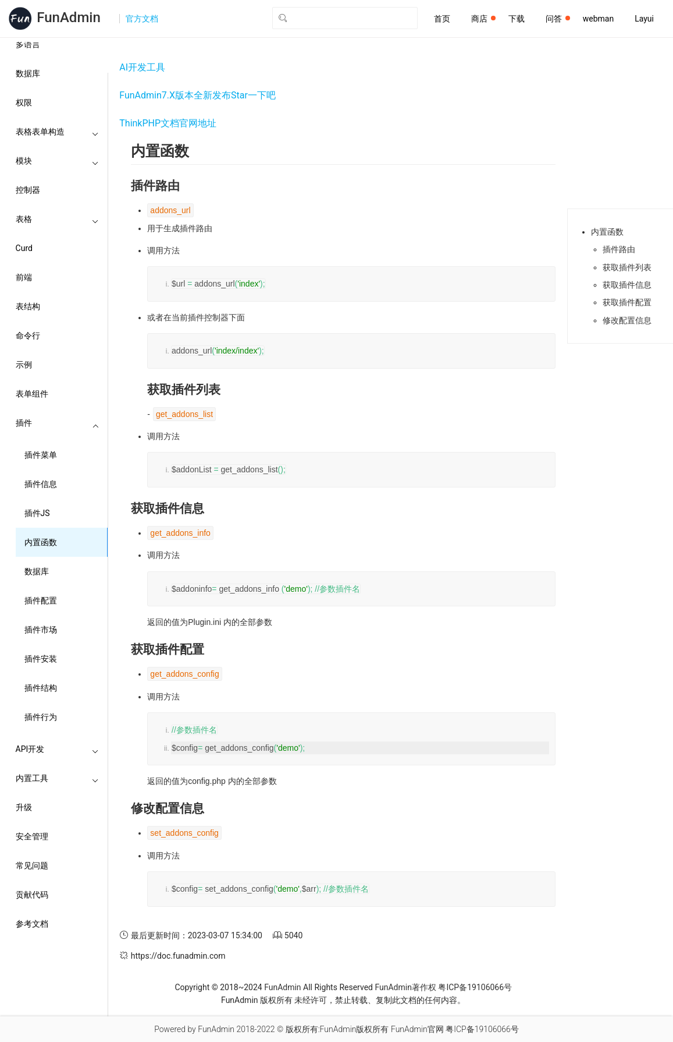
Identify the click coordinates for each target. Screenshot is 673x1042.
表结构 (28, 306)
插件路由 (619, 249)
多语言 (28, 44)
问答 (558, 18)
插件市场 (40, 629)
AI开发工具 (142, 67)
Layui (644, 18)
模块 (57, 160)
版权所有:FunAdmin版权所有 (337, 1029)
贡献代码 (32, 894)
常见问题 (32, 865)
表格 (57, 219)
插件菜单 (40, 455)
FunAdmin (282, 987)
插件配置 (40, 600)
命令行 (28, 335)
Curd (24, 248)
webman (598, 18)
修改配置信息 (627, 320)
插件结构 (40, 688)
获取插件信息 (627, 284)
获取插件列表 (627, 267)
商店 (483, 18)
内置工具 (57, 778)
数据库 (28, 73)
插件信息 (40, 484)
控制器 (28, 190)
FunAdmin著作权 (405, 987)
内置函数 (40, 542)
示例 (24, 364)
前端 (24, 277)
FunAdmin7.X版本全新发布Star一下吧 (197, 95)
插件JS (37, 513)
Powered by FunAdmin (194, 1029)
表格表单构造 (57, 131)
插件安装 (40, 658)
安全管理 (32, 836)
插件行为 (40, 717)
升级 (24, 807)
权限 (24, 102)
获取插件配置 (627, 302)
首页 (442, 18)
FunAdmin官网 (417, 1029)
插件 (57, 422)
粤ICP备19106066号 (475, 987)
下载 (516, 18)
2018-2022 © (259, 1029)
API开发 (57, 749)
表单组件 (32, 393)
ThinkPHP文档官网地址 (167, 123)
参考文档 (32, 923)
